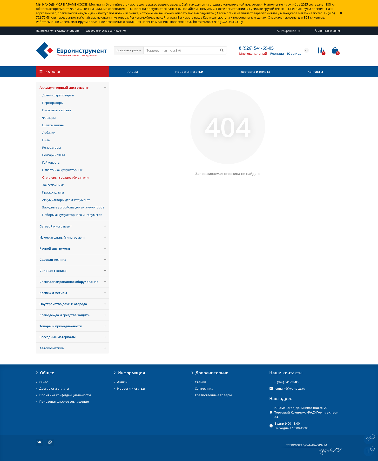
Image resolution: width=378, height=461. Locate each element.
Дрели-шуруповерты (58, 95)
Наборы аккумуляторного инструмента (72, 215)
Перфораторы (52, 102)
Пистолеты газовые (56, 110)
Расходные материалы (74, 337)
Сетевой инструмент (74, 226)
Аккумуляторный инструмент (74, 87)
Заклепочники (53, 185)
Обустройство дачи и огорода (74, 304)
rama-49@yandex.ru (290, 388)
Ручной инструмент (74, 248)
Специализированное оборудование (74, 282)
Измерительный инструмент (74, 237)
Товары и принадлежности (74, 326)
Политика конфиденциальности (57, 30)
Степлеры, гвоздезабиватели (65, 177)
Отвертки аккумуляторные (62, 170)
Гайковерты (51, 162)
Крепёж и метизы (74, 293)
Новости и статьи (189, 71)
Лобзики (48, 132)
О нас (43, 382)
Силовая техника (74, 271)
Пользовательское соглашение (105, 30)
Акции (133, 71)
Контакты (315, 71)
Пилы (46, 140)
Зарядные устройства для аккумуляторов (73, 207)
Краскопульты (53, 192)
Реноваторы (51, 147)
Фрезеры (49, 117)
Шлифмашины (53, 125)
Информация (129, 372)
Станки (200, 382)
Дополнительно (209, 372)
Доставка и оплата (255, 71)
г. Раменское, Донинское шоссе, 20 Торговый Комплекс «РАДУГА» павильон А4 (306, 412)
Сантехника (204, 388)
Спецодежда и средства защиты (74, 315)
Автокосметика (74, 348)
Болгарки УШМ (53, 155)
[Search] (185, 50)
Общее (45, 372)
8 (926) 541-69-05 (286, 382)
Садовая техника (74, 259)
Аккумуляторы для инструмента (66, 200)
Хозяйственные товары (213, 395)
